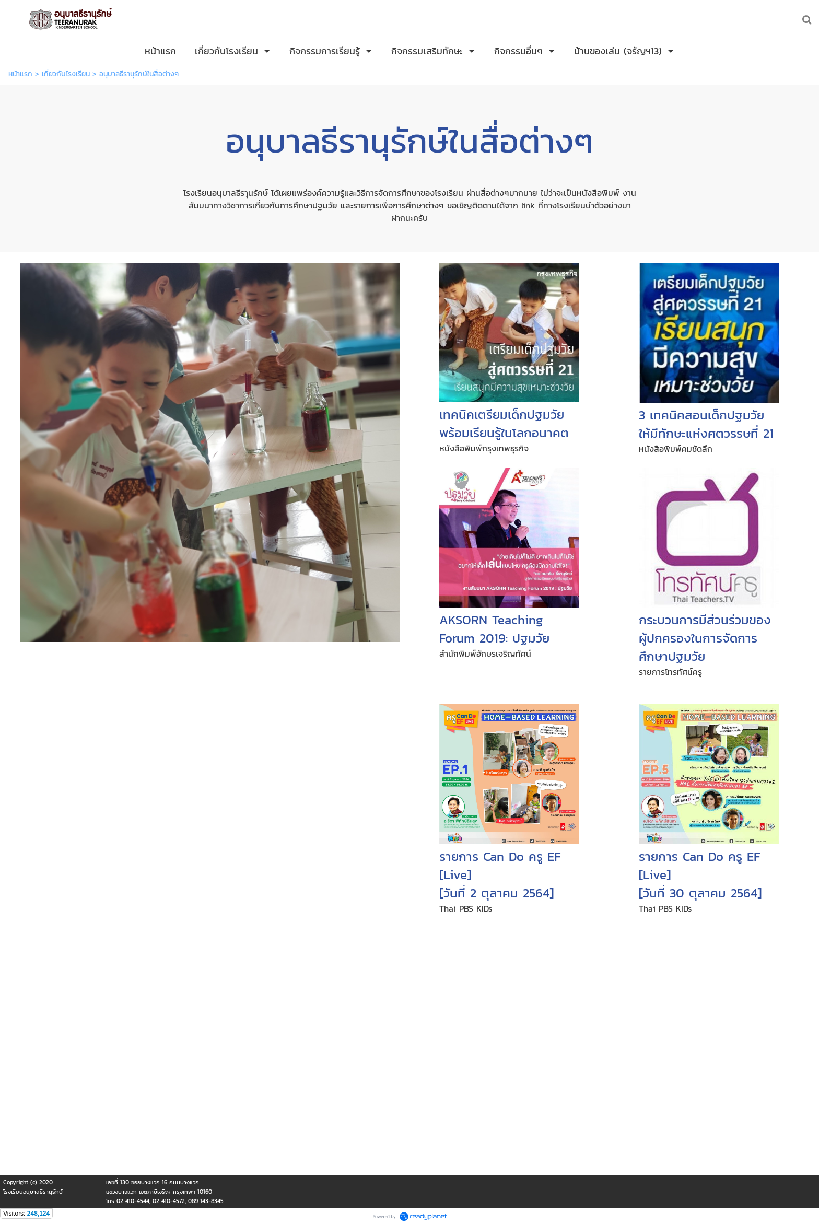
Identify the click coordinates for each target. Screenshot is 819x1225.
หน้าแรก (20, 73)
